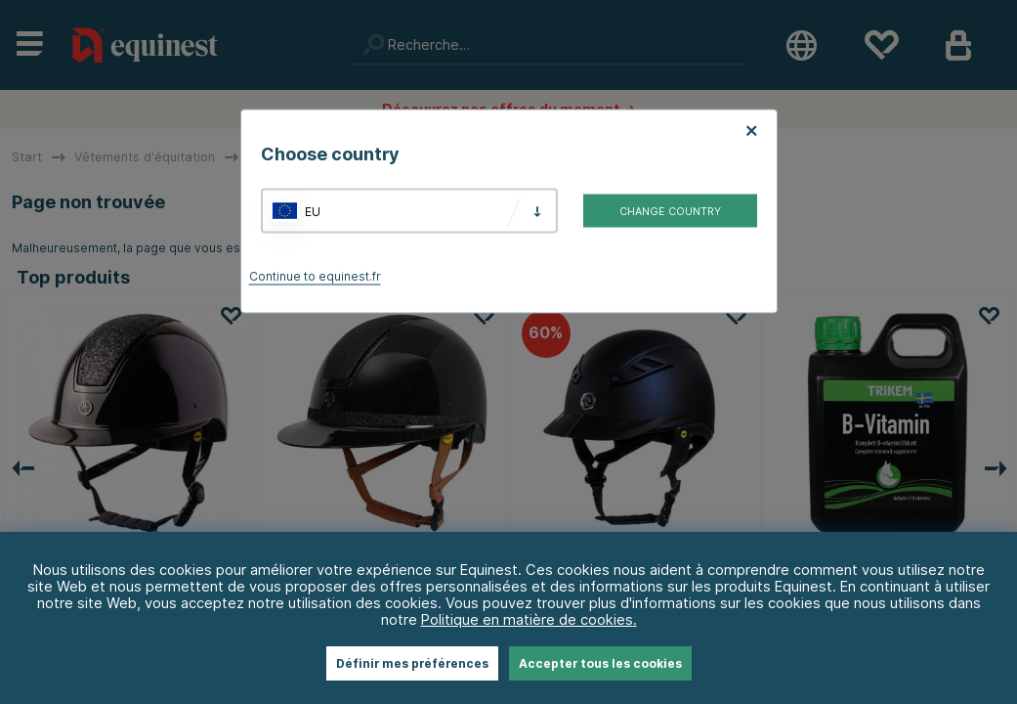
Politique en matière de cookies (527, 619)
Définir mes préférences (412, 663)
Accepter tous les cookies (600, 663)
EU (312, 210)
